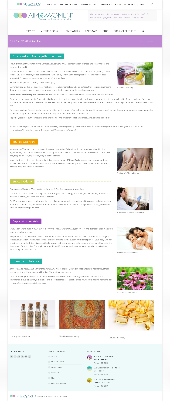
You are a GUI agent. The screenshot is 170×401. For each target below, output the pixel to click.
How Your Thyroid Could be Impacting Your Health (104, 380)
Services (54, 356)
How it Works (56, 367)
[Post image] (89, 357)
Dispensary (55, 372)
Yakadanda (63, 396)
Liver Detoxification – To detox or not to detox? (107, 369)
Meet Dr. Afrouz (57, 362)
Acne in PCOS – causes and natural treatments (104, 358)
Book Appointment (58, 383)
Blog (53, 378)
